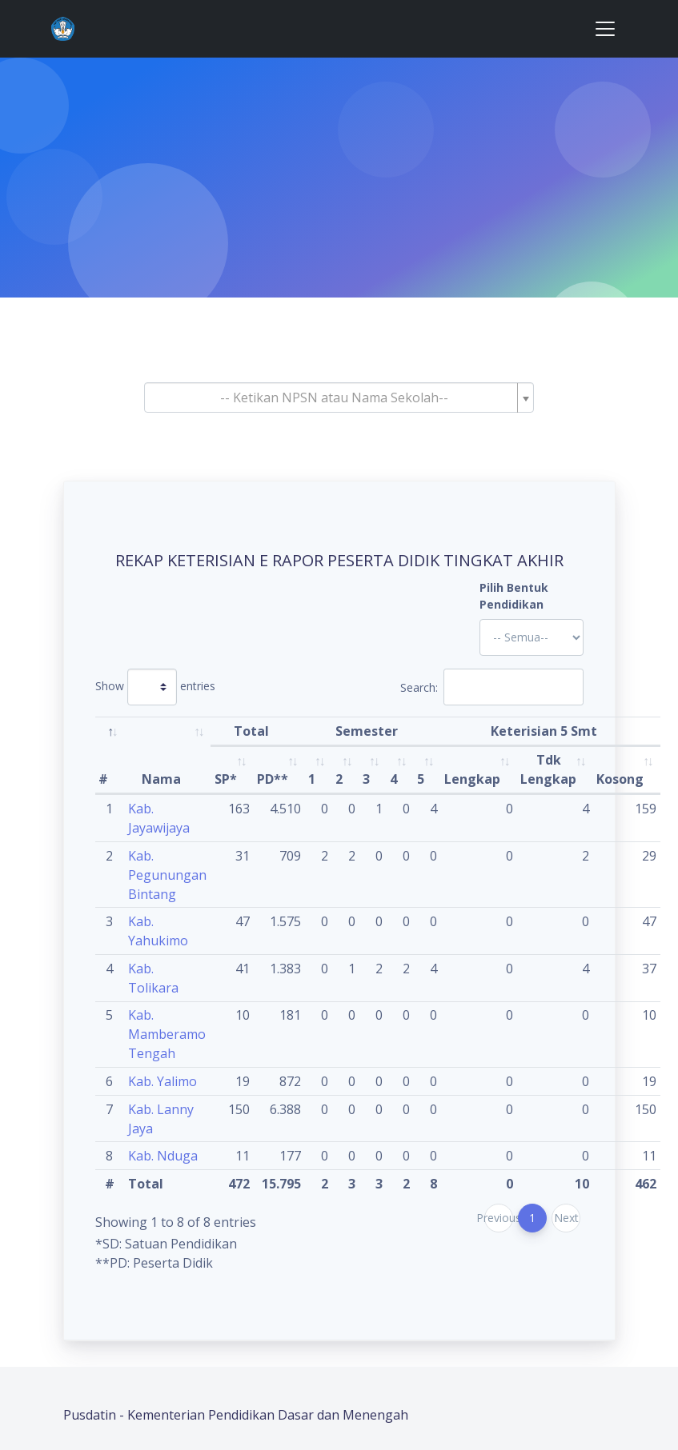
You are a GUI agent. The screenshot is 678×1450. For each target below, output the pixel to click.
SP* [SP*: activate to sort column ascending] (226, 779)
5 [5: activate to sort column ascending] (420, 779)
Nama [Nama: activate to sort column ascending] (161, 779)
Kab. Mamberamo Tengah (167, 1034)
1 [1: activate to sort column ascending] (311, 779)
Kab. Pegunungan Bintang (167, 875)
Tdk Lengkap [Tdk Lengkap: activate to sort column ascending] (548, 769)
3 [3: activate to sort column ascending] (366, 779)
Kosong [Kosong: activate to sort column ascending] (620, 779)
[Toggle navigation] (605, 29)
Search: (492, 687)
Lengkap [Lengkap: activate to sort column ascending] (472, 779)
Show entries (155, 687)
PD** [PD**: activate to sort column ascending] (272, 779)
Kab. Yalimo (162, 1081)
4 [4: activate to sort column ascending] (393, 779)
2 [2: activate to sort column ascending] (339, 779)
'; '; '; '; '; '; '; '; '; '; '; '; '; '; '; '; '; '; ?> (531, 637)
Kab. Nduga (163, 1155)
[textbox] (334, 397)
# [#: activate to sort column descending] (103, 779)
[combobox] (339, 397)
